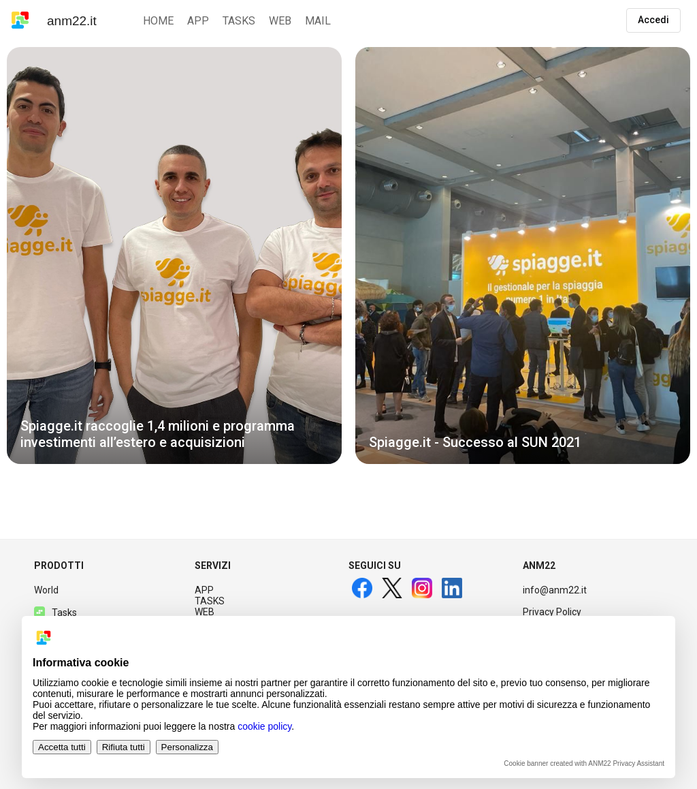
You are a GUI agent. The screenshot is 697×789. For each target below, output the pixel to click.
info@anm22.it (555, 590)
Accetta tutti (62, 747)
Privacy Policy (552, 611)
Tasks (55, 612)
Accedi (653, 19)
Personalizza (187, 747)
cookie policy (264, 726)
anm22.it (72, 21)
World (46, 590)
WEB (204, 611)
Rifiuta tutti (123, 747)
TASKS (210, 600)
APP (204, 590)
